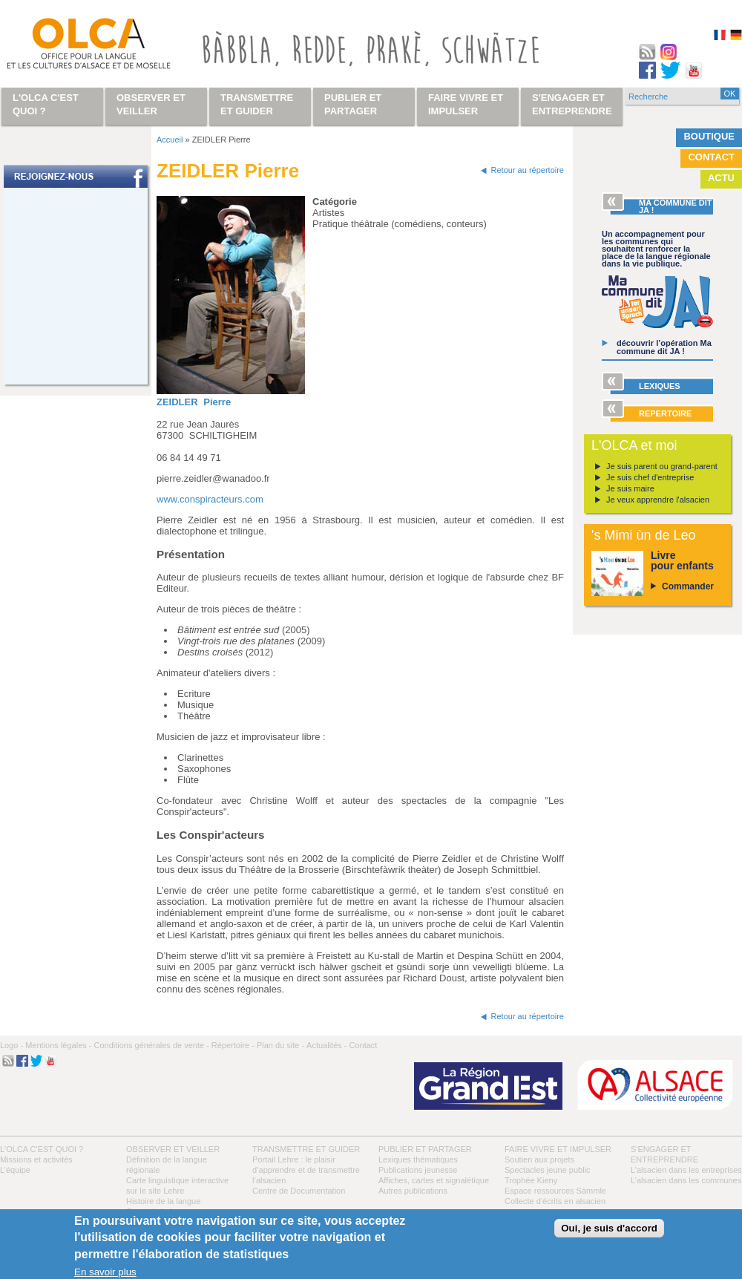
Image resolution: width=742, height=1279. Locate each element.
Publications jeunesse (417, 1169)
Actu (721, 177)
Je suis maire (630, 488)
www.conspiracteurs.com (210, 499)
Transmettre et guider (306, 1149)
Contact (711, 157)
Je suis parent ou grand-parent (662, 466)
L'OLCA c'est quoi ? (41, 1149)
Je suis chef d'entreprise (650, 477)
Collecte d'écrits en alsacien (555, 1201)
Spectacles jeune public (548, 1169)
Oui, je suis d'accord (609, 1228)
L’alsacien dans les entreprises (686, 1169)
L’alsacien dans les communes (686, 1180)
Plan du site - (280, 1045)
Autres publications (412, 1190)
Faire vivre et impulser (558, 1149)
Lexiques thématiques (418, 1159)
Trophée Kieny (531, 1180)
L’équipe (15, 1169)
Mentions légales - (58, 1045)
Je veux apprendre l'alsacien (657, 499)
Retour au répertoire (527, 170)
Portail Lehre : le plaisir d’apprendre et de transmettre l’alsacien (306, 1170)
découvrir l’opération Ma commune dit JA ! (664, 347)
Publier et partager (425, 1149)
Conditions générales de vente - (151, 1045)
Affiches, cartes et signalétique (433, 1180)
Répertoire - (233, 1045)
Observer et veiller (173, 1149)
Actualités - (326, 1045)
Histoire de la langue (163, 1201)
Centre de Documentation (298, 1190)
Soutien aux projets (539, 1159)
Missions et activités (36, 1159)
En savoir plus (105, 1272)
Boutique (709, 136)
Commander (688, 586)
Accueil (170, 139)
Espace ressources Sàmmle (555, 1190)
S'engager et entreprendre (572, 104)
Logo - (11, 1045)
